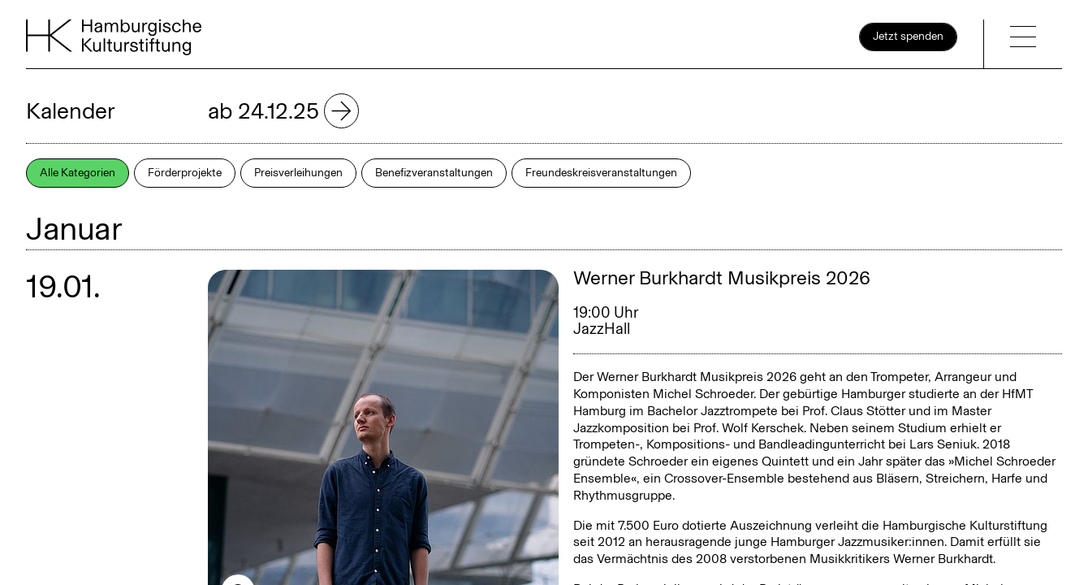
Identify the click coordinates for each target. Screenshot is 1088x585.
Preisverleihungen (298, 173)
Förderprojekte (185, 173)
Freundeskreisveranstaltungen (601, 173)
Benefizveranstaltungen (434, 173)
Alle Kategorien (77, 173)
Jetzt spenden (908, 36)
